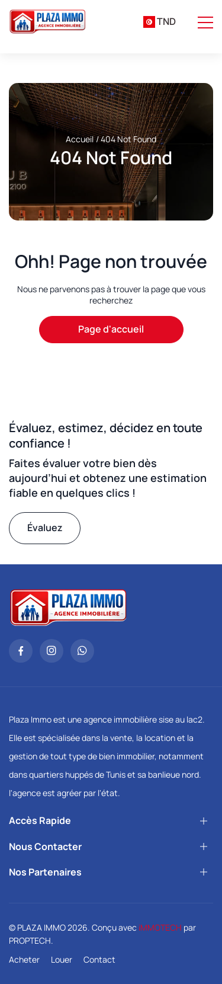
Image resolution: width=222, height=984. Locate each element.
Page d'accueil (111, 329)
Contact (99, 959)
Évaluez (45, 527)
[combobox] (160, 22)
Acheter (24, 959)
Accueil (80, 139)
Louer (61, 959)
